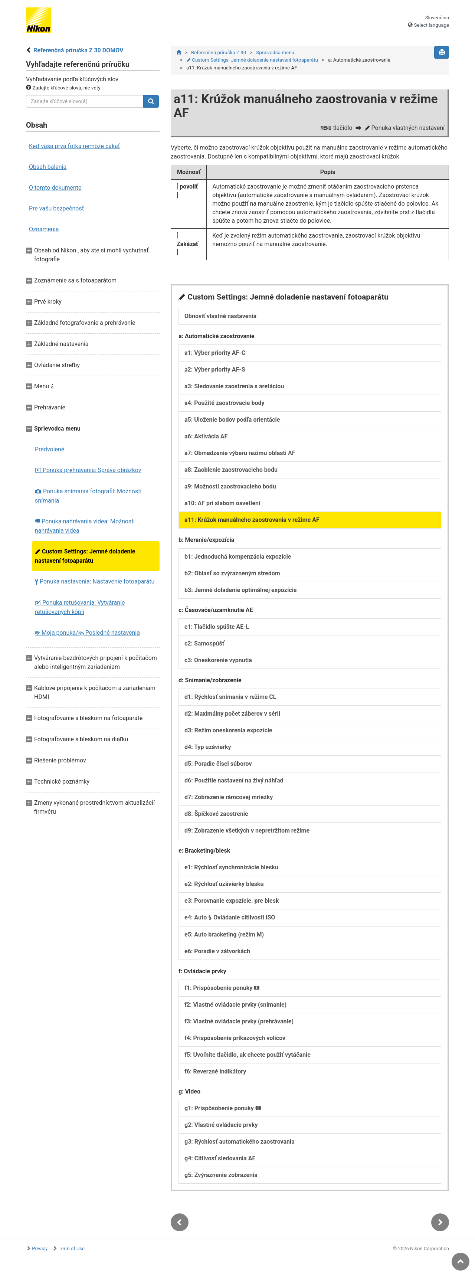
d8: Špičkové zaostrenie (216, 816)
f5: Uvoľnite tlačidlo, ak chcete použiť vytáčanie (247, 1056)
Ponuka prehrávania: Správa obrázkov (88, 470)
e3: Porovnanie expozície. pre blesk (231, 902)
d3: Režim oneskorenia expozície (228, 732)
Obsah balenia (47, 166)
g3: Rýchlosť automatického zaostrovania (239, 1143)
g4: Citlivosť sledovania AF (219, 1160)
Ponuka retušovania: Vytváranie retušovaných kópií (80, 607)
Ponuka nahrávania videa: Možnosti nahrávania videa (85, 526)
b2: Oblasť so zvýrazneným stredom (232, 575)
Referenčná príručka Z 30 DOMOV (78, 50)
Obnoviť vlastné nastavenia (220, 318)
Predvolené (49, 449)
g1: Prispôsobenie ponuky (222, 1110)
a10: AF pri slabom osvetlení (222, 505)
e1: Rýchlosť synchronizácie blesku (231, 869)
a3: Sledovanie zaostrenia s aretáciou (234, 388)
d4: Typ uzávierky (207, 749)
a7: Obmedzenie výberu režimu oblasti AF (239, 455)
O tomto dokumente (55, 187)
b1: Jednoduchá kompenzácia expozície (237, 558)
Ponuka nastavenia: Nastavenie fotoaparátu (94, 581)
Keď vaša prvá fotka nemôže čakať (74, 146)
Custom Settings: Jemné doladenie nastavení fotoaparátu (85, 556)
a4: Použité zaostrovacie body (224, 405)
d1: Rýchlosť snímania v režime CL (230, 699)
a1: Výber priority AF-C (214, 355)
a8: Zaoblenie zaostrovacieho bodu (231, 471)
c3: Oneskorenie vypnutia (218, 662)
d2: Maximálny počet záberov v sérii (232, 715)
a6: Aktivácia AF (205, 438)
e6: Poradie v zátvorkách (217, 953)
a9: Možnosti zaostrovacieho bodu (230, 488)
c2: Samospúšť (204, 645)
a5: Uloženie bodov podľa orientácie (232, 421)
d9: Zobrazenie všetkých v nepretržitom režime (246, 832)
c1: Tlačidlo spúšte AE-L (216, 629)
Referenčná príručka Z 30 (218, 52)
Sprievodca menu (275, 52)
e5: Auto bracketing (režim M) (224, 936)
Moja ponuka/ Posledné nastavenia (87, 632)
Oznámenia (44, 229)
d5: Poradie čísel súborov (218, 765)
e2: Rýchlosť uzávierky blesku (224, 886)
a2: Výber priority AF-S (214, 371)
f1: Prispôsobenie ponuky (222, 990)
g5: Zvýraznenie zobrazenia (221, 1177)
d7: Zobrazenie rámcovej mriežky (228, 799)
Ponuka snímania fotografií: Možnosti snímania (88, 496)
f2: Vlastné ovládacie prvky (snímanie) (235, 1006)
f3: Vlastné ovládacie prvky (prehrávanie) (239, 1023)
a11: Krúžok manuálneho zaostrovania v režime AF (252, 522)
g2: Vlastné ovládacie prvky (221, 1127)
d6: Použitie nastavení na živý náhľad (234, 782)
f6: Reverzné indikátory (215, 1073)
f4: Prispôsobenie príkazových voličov (234, 1040)
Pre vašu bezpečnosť (56, 208)
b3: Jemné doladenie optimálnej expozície (240, 592)
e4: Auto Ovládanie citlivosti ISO (229, 919)
